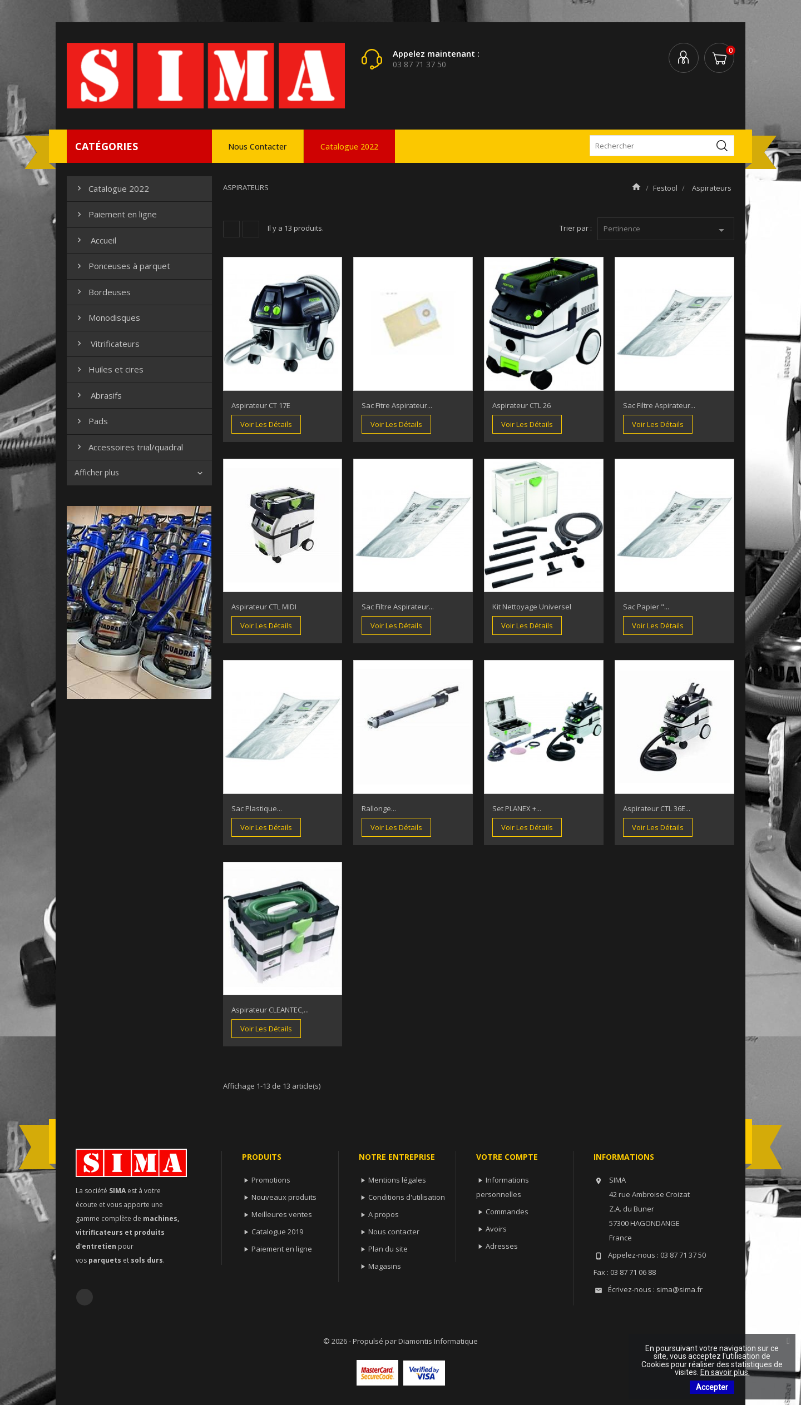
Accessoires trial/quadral (129, 447)
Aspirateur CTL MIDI (263, 607)
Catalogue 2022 (349, 146)
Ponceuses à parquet (122, 265)
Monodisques (107, 317)
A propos (383, 1214)
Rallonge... (379, 808)
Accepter (712, 1387)
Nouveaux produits (284, 1197)
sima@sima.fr (679, 1289)
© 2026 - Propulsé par (360, 1341)
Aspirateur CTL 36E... (656, 808)
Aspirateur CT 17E (260, 405)
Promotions (270, 1180)
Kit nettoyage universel (531, 607)
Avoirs (496, 1229)
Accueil (95, 240)
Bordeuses (103, 291)
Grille (231, 229)
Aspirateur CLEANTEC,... (270, 1010)
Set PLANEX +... (516, 808)
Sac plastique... (256, 808)
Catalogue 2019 (277, 1232)
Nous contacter (257, 146)
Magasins (384, 1266)
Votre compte (507, 1156)
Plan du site (388, 1249)
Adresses (502, 1246)
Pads (91, 420)
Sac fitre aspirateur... (397, 405)
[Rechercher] (662, 145)
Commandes (507, 1212)
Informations (624, 1156)
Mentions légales (397, 1180)
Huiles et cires (109, 369)
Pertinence (666, 230)
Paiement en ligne (116, 214)
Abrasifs (98, 395)
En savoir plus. (725, 1372)
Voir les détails (266, 424)
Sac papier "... (646, 607)
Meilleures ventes (281, 1214)
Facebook (84, 1297)
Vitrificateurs (107, 343)
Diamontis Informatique (438, 1341)
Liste (250, 229)
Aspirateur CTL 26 (521, 405)
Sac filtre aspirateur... (659, 405)
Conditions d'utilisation (406, 1197)
